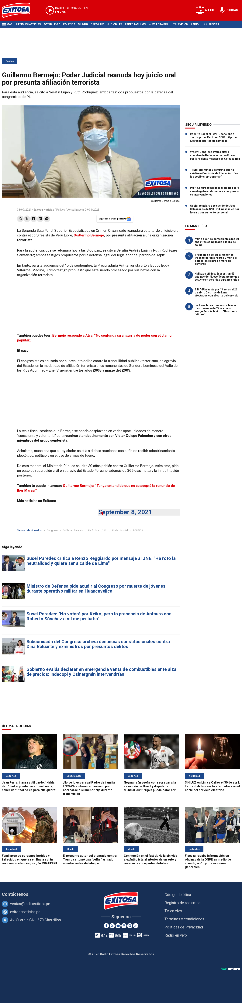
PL (105, 530)
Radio (195, 24)
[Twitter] (112, 925)
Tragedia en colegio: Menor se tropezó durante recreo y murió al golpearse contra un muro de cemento (216, 259)
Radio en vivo (175, 935)
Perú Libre (93, 530)
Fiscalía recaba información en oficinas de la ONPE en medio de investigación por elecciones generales (208, 861)
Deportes (98, 24)
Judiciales (114, 24)
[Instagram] (123, 925)
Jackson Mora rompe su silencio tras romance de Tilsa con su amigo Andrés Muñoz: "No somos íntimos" (216, 310)
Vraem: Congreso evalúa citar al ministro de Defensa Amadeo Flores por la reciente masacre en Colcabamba (215, 155)
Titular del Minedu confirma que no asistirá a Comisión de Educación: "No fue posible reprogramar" (214, 173)
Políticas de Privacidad (183, 927)
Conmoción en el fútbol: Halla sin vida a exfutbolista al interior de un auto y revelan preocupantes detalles (150, 859)
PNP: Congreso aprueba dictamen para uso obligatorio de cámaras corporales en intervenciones (215, 191)
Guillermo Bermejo (73, 530)
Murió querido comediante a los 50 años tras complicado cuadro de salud (217, 241)
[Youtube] (118, 925)
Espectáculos (135, 24)
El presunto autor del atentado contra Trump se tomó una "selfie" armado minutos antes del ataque (90, 859)
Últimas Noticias (28, 24)
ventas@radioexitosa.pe (30, 903)
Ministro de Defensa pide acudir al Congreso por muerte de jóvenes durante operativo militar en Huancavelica (95, 588)
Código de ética (177, 894)
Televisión (180, 24)
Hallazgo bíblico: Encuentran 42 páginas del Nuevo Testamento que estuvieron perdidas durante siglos (217, 276)
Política (69, 24)
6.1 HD (209, 10)
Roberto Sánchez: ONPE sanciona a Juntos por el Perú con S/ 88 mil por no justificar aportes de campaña (214, 137)
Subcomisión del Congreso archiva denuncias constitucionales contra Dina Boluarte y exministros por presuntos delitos (98, 644)
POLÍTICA (138, 530)
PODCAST (233, 10)
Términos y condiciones (184, 919)
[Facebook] (106, 925)
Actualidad (51, 24)
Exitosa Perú (161, 24)
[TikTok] (135, 925)
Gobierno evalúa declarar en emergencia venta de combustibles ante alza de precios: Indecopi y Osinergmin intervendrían (101, 672)
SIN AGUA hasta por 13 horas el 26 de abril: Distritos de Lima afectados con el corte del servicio (216, 292)
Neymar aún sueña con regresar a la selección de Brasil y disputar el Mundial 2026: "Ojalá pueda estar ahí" (150, 786)
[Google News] (129, 925)
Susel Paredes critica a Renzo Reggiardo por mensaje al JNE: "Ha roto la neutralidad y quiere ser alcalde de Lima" (101, 561)
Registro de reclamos (182, 903)
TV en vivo (173, 911)
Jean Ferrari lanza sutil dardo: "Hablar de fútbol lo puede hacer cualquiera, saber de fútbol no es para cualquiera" (29, 786)
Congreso (52, 530)
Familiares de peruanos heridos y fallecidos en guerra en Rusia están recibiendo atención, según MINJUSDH (29, 859)
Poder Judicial (120, 530)
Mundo (83, 24)
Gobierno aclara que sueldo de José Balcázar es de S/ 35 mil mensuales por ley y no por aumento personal (214, 209)
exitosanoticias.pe (25, 912)
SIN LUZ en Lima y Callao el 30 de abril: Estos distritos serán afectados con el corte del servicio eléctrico (212, 786)
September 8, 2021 (125, 512)
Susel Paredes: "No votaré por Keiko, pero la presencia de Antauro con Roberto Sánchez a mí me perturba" (98, 616)
